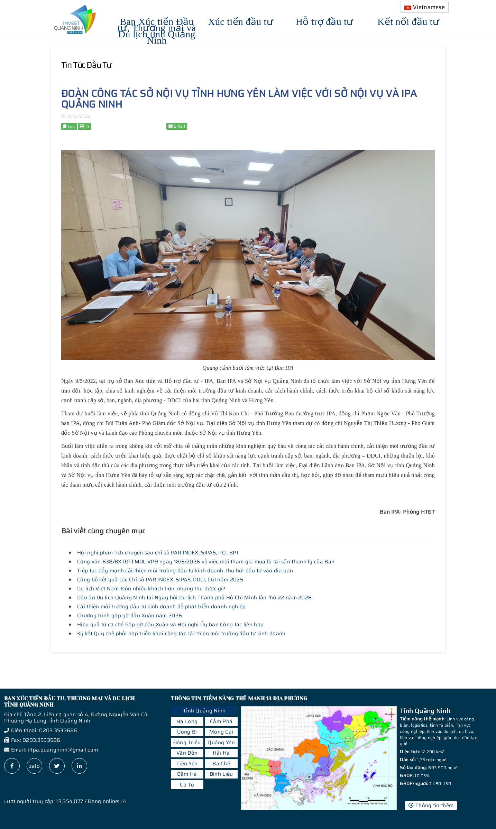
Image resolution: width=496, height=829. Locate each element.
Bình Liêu (221, 774)
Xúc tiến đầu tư (241, 20)
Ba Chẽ (221, 763)
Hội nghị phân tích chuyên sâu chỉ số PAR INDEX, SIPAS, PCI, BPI (157, 553)
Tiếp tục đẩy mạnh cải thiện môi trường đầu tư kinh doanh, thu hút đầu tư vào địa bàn (185, 571)
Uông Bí (187, 732)
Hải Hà (221, 753)
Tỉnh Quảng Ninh (204, 711)
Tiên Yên (187, 763)
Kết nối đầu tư (408, 20)
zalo (34, 766)
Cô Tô (187, 785)
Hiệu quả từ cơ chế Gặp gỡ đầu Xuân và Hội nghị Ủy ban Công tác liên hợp (170, 624)
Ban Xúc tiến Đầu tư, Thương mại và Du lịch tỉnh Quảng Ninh (157, 30)
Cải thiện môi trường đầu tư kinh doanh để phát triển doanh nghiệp (161, 606)
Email (176, 126)
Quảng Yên (221, 742)
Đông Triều (187, 742)
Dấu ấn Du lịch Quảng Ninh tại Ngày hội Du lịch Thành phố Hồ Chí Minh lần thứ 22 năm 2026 (194, 597)
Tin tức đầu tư (86, 65)
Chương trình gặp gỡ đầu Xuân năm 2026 (129, 615)
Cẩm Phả (221, 721)
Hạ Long (187, 721)
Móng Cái (221, 732)
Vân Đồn (187, 753)
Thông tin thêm (430, 805)
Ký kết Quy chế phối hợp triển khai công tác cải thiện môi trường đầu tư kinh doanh (181, 633)
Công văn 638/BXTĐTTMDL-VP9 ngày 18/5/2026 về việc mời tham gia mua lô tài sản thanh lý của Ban (205, 562)
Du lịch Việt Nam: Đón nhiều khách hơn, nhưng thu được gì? (151, 588)
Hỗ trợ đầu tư (324, 20)
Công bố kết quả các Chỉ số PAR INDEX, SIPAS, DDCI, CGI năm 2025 (160, 579)
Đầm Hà (187, 774)
